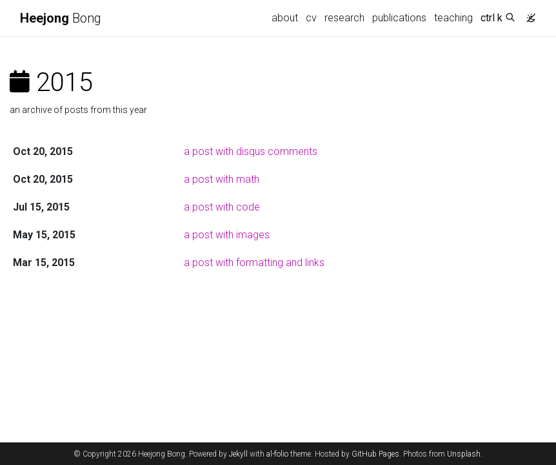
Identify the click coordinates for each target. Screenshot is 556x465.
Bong (60, 18)
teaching (453, 18)
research (344, 18)
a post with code (222, 207)
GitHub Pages (375, 454)
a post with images (227, 235)
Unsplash (464, 454)
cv (311, 18)
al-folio (277, 454)
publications (399, 18)
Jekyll (238, 454)
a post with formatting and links (254, 262)
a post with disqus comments (250, 151)
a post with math (221, 179)
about (285, 18)
